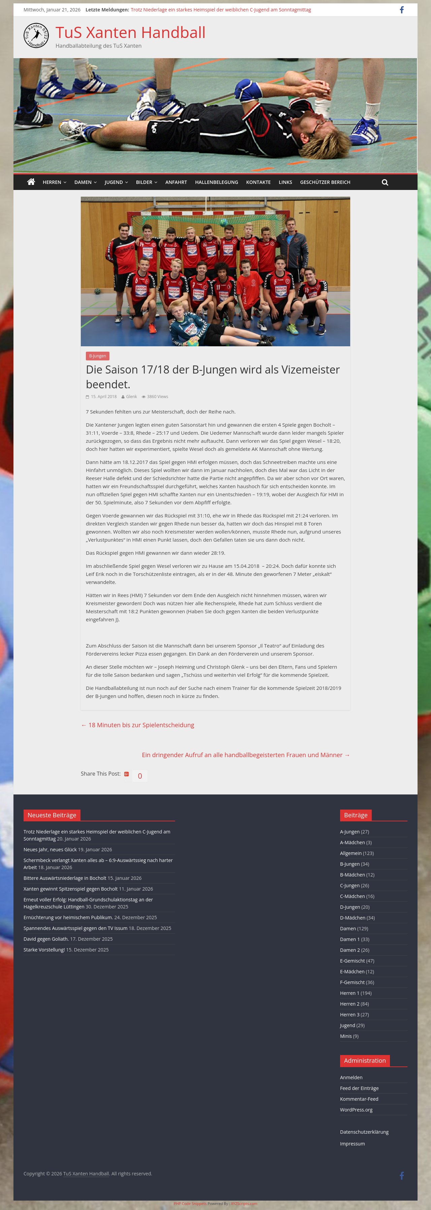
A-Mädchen (352, 842)
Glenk (131, 396)
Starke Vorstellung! (44, 949)
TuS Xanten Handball (131, 32)
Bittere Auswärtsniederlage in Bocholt (65, 878)
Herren (52, 182)
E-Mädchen (352, 971)
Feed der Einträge (359, 1088)
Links (285, 182)
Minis (346, 1036)
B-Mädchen (352, 874)
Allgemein (351, 853)
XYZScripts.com (244, 1203)
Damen (83, 182)
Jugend (114, 182)
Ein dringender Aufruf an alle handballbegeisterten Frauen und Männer (246, 755)
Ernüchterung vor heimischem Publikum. (68, 917)
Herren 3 (350, 1014)
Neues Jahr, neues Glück (50, 849)
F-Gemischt (352, 982)
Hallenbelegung (216, 182)
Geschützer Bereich (325, 182)
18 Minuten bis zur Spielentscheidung (137, 725)
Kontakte (258, 182)
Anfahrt (176, 182)
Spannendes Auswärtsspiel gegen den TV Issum (76, 928)
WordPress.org (356, 1109)
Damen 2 (350, 950)
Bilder (144, 182)
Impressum (352, 1143)
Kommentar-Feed (359, 1099)
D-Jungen (350, 907)
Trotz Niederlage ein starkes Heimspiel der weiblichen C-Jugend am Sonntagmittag (221, 9)
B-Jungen (97, 356)
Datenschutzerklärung (364, 1132)
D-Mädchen (352, 917)
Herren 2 (350, 1004)
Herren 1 (350, 993)
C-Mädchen (352, 896)
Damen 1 (350, 939)
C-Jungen (350, 885)
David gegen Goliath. (46, 939)
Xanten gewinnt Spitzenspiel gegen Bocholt (71, 889)
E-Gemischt (352, 961)
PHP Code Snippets (190, 1203)
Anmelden (351, 1077)
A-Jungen (350, 831)
